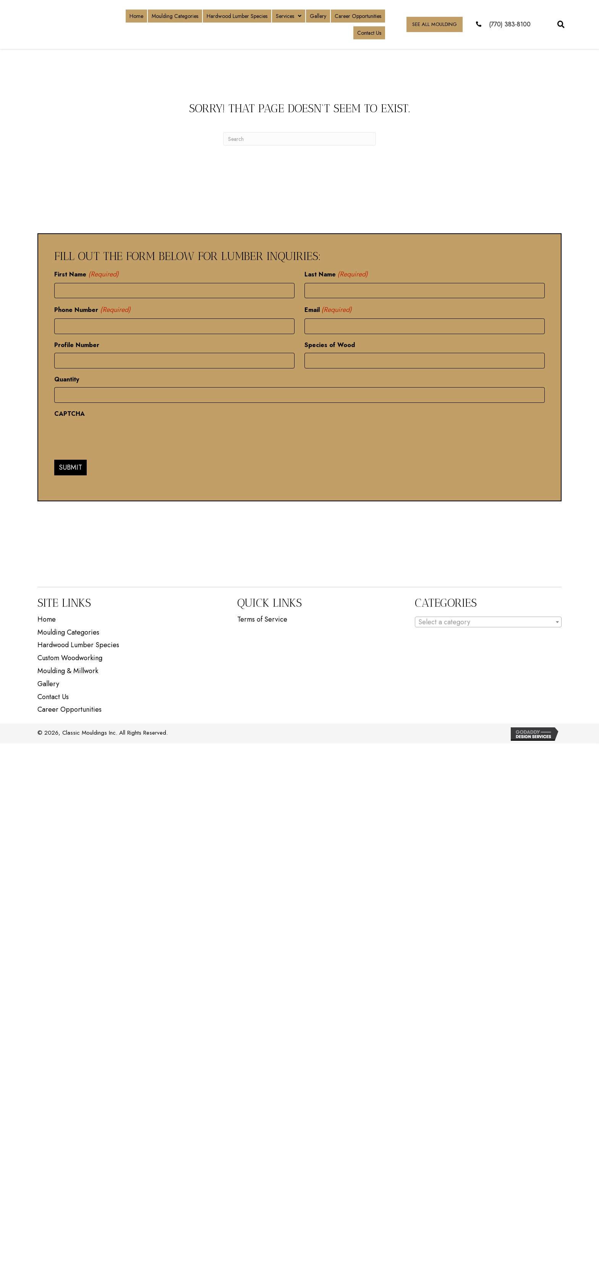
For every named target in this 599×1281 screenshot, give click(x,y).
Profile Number (76, 343)
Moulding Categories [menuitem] (68, 630)
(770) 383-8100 (510, 24)
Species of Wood (329, 343)
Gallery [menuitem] (48, 682)
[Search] (299, 138)
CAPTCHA (69, 411)
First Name (86, 274)
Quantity (66, 377)
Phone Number (92, 309)
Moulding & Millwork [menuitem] (67, 669)
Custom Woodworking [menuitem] (69, 656)
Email (328, 309)
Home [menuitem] (46, 618)
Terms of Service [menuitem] (262, 618)
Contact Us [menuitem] (53, 695)
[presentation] (112, 435)
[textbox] (488, 620)
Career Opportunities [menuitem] (69, 708)
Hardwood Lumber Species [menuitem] (78, 643)
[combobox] (488, 620)
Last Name (336, 274)
